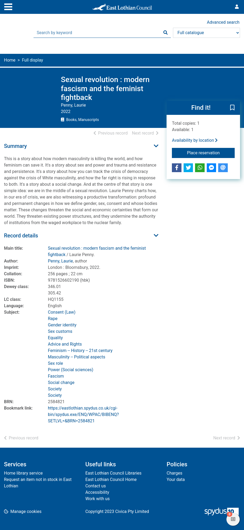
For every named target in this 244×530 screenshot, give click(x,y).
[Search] (165, 33)
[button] (232, 107)
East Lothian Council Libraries (113, 473)
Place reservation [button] (211, 152)
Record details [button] (21, 235)
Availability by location (195, 140)
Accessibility (97, 492)
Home (9, 60)
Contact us (95, 485)
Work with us (97, 498)
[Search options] (206, 33)
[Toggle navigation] (8, 6)
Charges (174, 473)
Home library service (23, 473)
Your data (176, 479)
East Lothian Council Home (111, 479)
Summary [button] (15, 146)
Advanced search (223, 22)
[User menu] (237, 7)
